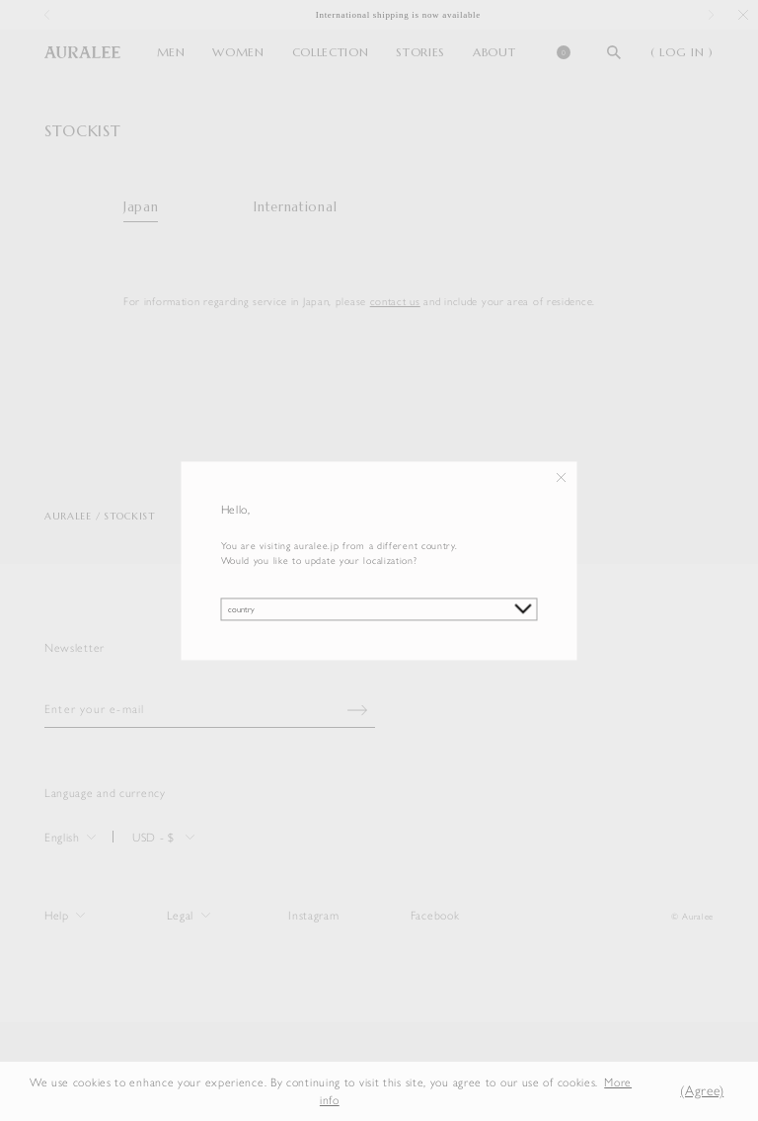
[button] (652, 1090)
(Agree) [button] (701, 1090)
